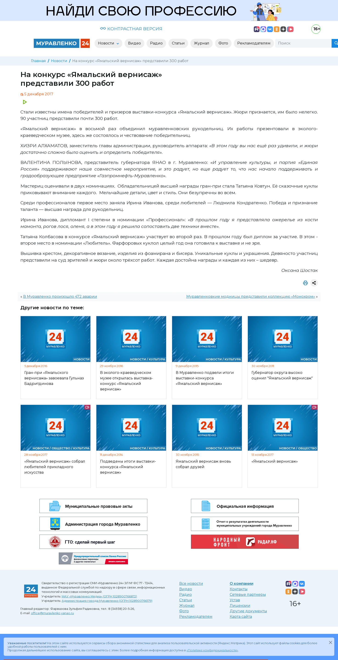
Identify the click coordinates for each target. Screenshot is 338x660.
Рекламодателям (195, 616)
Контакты (239, 589)
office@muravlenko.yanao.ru (52, 613)
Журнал (187, 605)
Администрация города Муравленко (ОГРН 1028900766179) (107, 600)
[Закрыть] (330, 642)
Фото (184, 611)
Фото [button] (223, 43)
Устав (235, 600)
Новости (59, 61)
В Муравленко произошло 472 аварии (60, 296)
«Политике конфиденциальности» (212, 650)
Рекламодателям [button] (254, 43)
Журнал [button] (201, 43)
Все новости (191, 583)
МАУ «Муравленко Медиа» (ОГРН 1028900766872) (99, 596)
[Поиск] (303, 43)
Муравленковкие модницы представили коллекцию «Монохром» (250, 296)
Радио (185, 594)
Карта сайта (241, 616)
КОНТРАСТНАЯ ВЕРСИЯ (131, 28)
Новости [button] (106, 43)
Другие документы (248, 611)
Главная (38, 61)
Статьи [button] (178, 43)
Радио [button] (156, 43)
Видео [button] (134, 43)
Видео (185, 589)
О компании (241, 583)
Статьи (185, 600)
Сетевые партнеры (248, 594)
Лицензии (240, 605)
